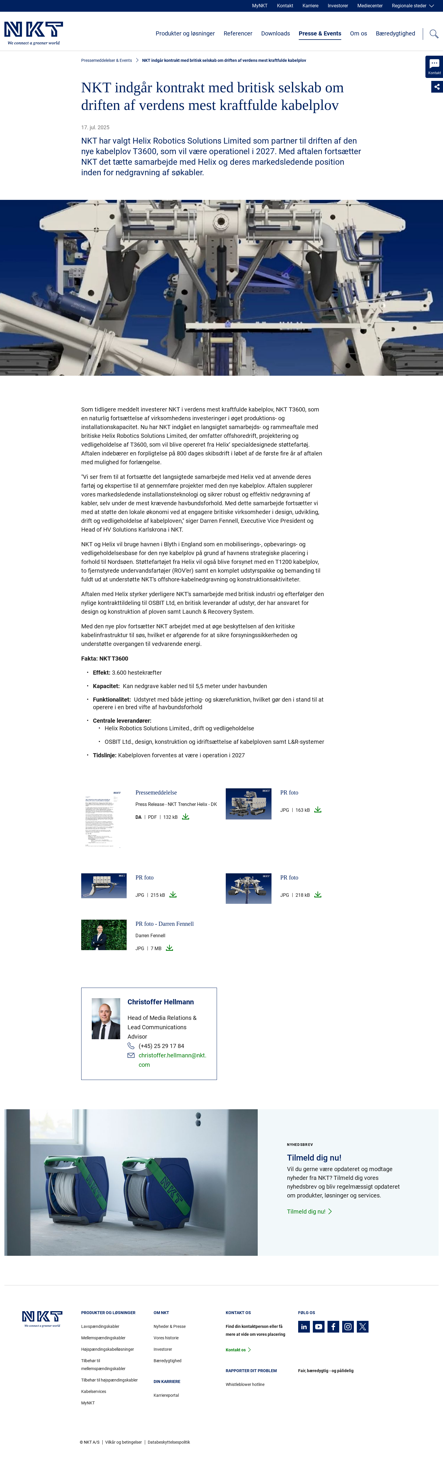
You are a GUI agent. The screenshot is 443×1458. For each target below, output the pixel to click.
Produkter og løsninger (185, 33)
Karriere (310, 5)
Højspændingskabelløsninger (107, 1349)
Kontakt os (236, 1350)
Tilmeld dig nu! (310, 1211)
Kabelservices (93, 1391)
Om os (358, 33)
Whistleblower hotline (245, 1384)
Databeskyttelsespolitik (169, 1442)
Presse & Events (320, 33)
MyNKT (260, 5)
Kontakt (285, 5)
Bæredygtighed (395, 33)
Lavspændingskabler (100, 1326)
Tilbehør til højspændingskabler (109, 1380)
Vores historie (166, 1337)
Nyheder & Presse (170, 1326)
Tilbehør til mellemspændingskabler (103, 1364)
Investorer (338, 5)
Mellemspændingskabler (103, 1337)
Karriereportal (166, 1395)
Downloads (275, 33)
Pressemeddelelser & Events (106, 60)
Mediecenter (370, 5)
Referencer (238, 33)
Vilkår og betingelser (123, 1442)
